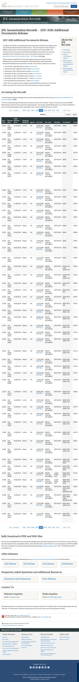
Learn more (62, 678)
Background (67, 52)
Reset (74, 114)
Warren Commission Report (67, 56)
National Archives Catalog (10, 644)
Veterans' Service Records (23, 12)
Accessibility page (46, 617)
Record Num (9, 121)
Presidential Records (8, 646)
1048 (45, 110)
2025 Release (10, 564)
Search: (42, 114)
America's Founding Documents (71, 12)
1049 (49, 110)
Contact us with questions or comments (12, 625)
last (68, 110)
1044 (28, 110)
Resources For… (27, 634)
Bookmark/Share (63, 3)
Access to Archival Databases (11, 648)
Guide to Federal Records (48, 643)
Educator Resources (39, 12)
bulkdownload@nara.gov (49, 546)
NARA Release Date (16, 120)
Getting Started (45, 637)
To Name (66, 122)
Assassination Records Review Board (68, 70)
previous (16, 110)
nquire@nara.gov (14, 597)
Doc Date (39, 122)
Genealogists (25, 637)
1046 (36, 110)
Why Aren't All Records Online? (47, 650)
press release (32, 66)
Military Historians (27, 639)
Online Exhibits (7, 654)
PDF (38, 127)
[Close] (77, 664)
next (64, 110)
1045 (32, 110)
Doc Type (48, 122)
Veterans (24, 647)
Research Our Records (8, 12)
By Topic (5, 637)
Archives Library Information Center (10, 651)
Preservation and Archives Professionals (29, 642)
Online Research (9, 634)
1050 (53, 110)
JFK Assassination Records (28, 23)
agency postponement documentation (42, 559)
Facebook (30, 667)
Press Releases (49, 579)
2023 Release (29, 564)
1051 (57, 110)
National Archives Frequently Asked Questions (49, 640)
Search (74, 6)
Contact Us (73, 3)
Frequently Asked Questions (17, 579)
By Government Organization (11, 641)
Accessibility (24, 674)
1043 (24, 110)
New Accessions (64, 639)
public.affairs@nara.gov (54, 597)
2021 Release (67, 564)
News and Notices (65, 637)
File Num (57, 122)
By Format (5, 639)
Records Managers (27, 645)
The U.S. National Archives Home (19, 4)
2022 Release (48, 564)
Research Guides (47, 634)
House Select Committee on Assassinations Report (68, 63)
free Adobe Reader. (23, 615)
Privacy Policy (32, 674)
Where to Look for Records (48, 647)
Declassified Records (47, 645)
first (10, 110)
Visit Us (55, 12)
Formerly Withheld (25, 121)
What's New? (64, 634)
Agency (32, 122)
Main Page (66, 50)
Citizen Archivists (51, 3)
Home (4, 23)
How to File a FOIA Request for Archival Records (48, 654)
